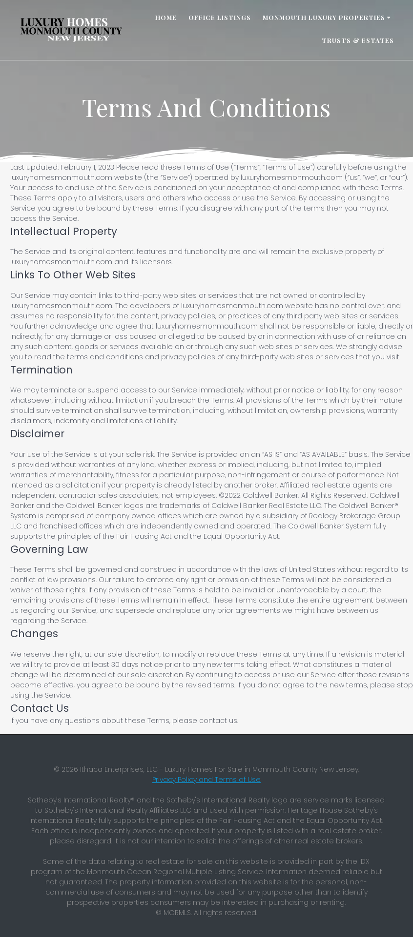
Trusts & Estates (358, 40)
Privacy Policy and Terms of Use (206, 779)
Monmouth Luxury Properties (324, 17)
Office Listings (219, 17)
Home (166, 17)
